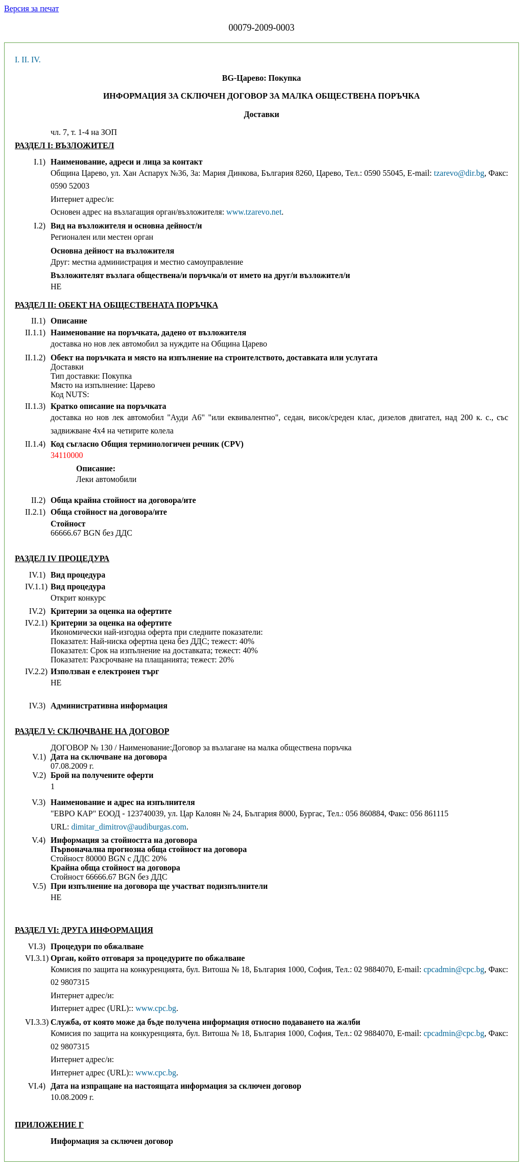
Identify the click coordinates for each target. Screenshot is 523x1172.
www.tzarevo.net (253, 212)
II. (25, 59)
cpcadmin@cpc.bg (453, 969)
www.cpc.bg (155, 1008)
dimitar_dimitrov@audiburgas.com (128, 826)
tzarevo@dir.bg (459, 173)
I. (17, 59)
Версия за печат (31, 8)
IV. (36, 59)
